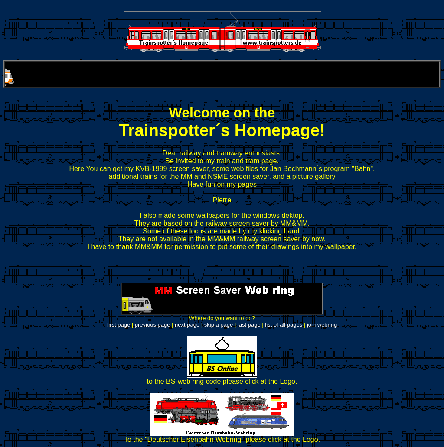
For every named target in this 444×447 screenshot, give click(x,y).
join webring (322, 324)
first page (118, 324)
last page (249, 324)
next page (187, 324)
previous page (152, 324)
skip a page (218, 324)
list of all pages (283, 324)
